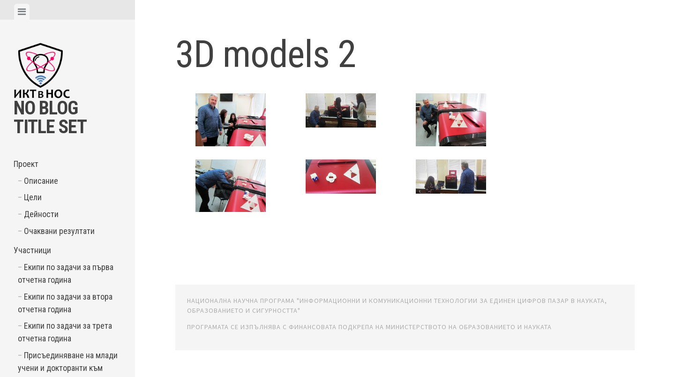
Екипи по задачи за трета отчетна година (65, 332)
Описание (41, 181)
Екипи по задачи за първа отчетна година (65, 273)
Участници (32, 250)
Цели (33, 197)
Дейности (41, 214)
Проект (26, 164)
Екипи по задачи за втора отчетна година (65, 303)
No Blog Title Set (50, 117)
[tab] (22, 12)
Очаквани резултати (59, 231)
